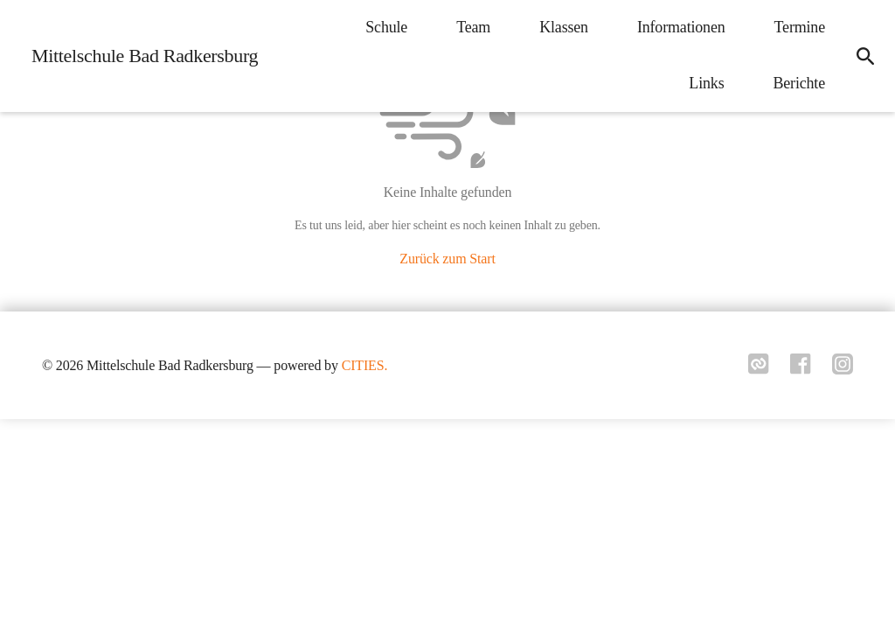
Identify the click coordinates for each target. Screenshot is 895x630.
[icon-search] (865, 56)
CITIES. (365, 365)
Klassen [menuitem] (563, 27)
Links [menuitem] (706, 83)
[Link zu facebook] (800, 369)
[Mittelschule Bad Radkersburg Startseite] (139, 56)
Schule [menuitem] (386, 27)
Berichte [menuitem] (799, 83)
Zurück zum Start (447, 258)
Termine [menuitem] (799, 27)
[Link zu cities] (758, 369)
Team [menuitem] (473, 27)
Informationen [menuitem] (681, 27)
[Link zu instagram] (842, 369)
